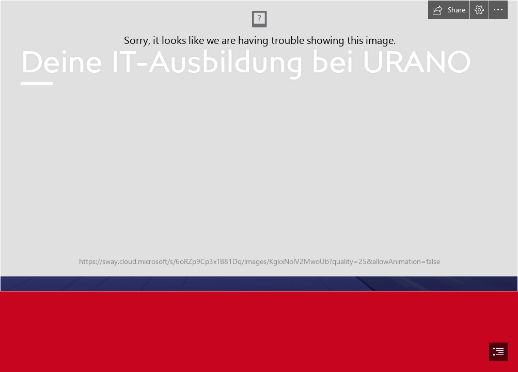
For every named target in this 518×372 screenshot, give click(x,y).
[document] (259, 186)
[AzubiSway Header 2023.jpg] (259, 145)
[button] (448, 10)
